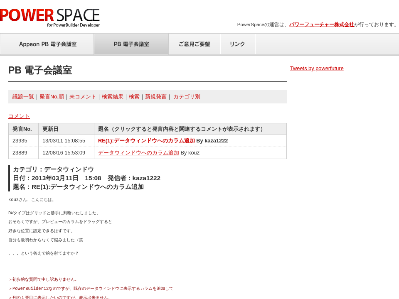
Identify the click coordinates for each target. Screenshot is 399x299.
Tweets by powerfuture (317, 68)
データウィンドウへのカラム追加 (138, 153)
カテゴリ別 (186, 96)
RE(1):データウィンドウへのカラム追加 (146, 140)
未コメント (82, 96)
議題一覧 (23, 96)
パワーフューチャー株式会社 (321, 24)
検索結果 (112, 96)
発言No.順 (51, 96)
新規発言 (156, 96)
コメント (19, 116)
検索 (134, 96)
